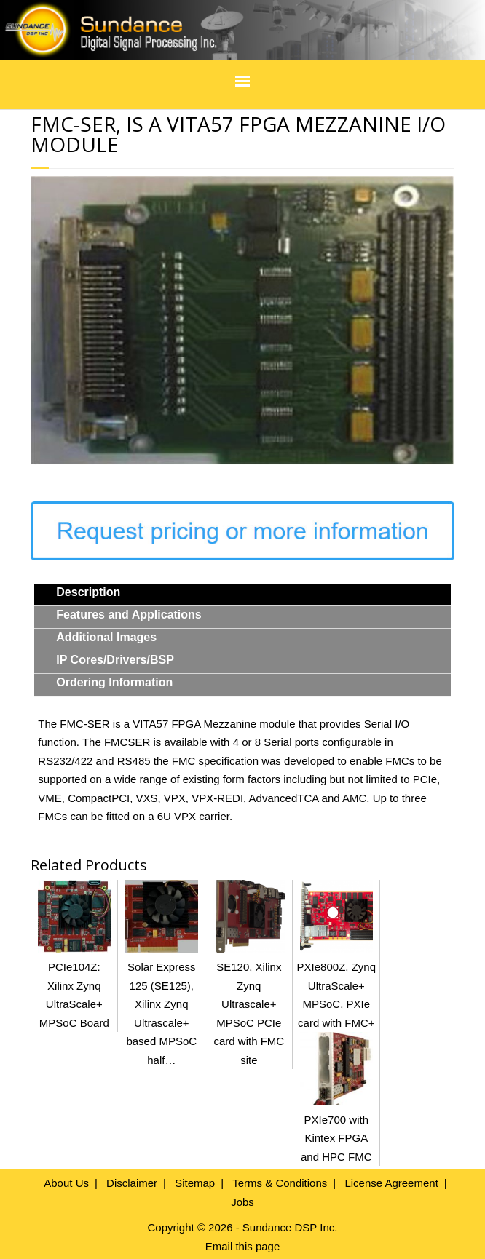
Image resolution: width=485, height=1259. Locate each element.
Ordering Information (114, 682)
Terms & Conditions (279, 1183)
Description (88, 592)
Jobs (242, 1202)
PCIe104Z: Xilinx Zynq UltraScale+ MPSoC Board (74, 985)
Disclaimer (131, 1183)
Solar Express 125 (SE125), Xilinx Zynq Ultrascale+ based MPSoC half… (161, 1004)
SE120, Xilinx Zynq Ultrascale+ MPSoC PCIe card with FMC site (249, 1004)
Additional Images (106, 637)
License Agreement (391, 1183)
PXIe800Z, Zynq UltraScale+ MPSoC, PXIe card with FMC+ (336, 985)
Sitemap (195, 1183)
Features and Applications (128, 614)
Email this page (242, 1246)
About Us (66, 1183)
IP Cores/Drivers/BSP (115, 660)
